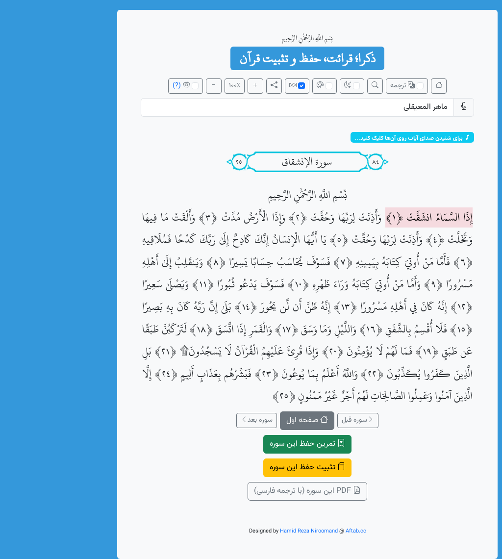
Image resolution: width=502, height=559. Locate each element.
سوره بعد (200, 420)
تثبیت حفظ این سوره (251, 467)
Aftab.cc (299, 531)
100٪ (178, 85)
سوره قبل (301, 420)
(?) (120, 85)
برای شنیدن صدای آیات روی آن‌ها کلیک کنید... (356, 137)
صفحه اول (251, 420)
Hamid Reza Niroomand (252, 531)
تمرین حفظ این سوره (251, 444)
